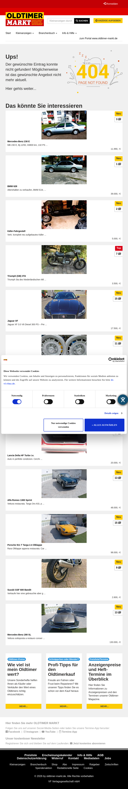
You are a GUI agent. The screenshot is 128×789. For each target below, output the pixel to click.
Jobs (107, 758)
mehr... (23, 706)
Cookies (88, 768)
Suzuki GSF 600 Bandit (19, 590)
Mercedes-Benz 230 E (18, 141)
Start (8, 33)
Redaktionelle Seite (68, 768)
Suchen (82, 20)
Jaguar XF (12, 321)
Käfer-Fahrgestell (16, 231)
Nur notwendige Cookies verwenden (63, 425)
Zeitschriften (111, 764)
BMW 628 (12, 186)
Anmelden (110, 3)
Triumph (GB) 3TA (16, 276)
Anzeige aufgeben (108, 20)
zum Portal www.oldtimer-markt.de (98, 38)
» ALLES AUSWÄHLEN (104, 425)
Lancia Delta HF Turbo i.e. (20, 455)
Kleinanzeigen (25, 33)
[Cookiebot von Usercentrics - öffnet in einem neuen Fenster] (110, 359)
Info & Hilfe (69, 33)
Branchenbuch (48, 33)
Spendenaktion (43, 768)
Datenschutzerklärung (32, 758)
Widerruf (57, 758)
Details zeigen (111, 413)
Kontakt (73, 758)
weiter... (30, 88)
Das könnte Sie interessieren (44, 106)
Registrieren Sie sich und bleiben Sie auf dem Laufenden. (55, 743)
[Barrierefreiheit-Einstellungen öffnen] (123, 399)
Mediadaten (91, 758)
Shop (54, 764)
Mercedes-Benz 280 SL (19, 634)
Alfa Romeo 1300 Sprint (19, 500)
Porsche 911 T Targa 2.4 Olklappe (24, 545)
